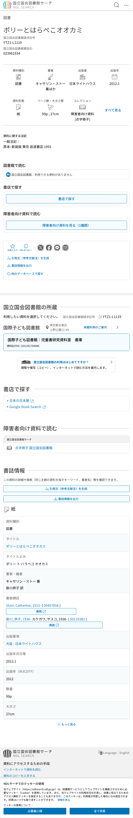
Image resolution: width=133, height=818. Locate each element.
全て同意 (99, 811)
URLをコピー (26, 248)
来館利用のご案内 (102, 327)
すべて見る (113, 110)
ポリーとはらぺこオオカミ (26, 546)
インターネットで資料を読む (22, 769)
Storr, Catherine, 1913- (23, 605)
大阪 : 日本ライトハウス (24, 643)
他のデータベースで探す (25, 273)
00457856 (51, 605)
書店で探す (66, 198)
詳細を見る (64, 799)
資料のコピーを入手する (19, 776)
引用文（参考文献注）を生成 (28, 258)
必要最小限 (35, 811)
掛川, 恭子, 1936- (18, 618)
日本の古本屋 (21, 400)
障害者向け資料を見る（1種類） (66, 225)
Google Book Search (27, 406)
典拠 (41, 611)
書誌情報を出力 (19, 265)
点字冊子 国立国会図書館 (33, 447)
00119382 (77, 618)
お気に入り (12, 248)
